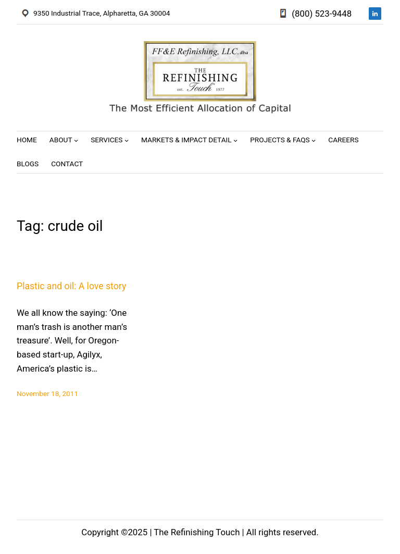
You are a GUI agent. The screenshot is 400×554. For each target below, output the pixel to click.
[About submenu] (76, 140)
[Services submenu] (126, 140)
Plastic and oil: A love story (71, 286)
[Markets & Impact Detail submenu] (235, 140)
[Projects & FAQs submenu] (313, 140)
